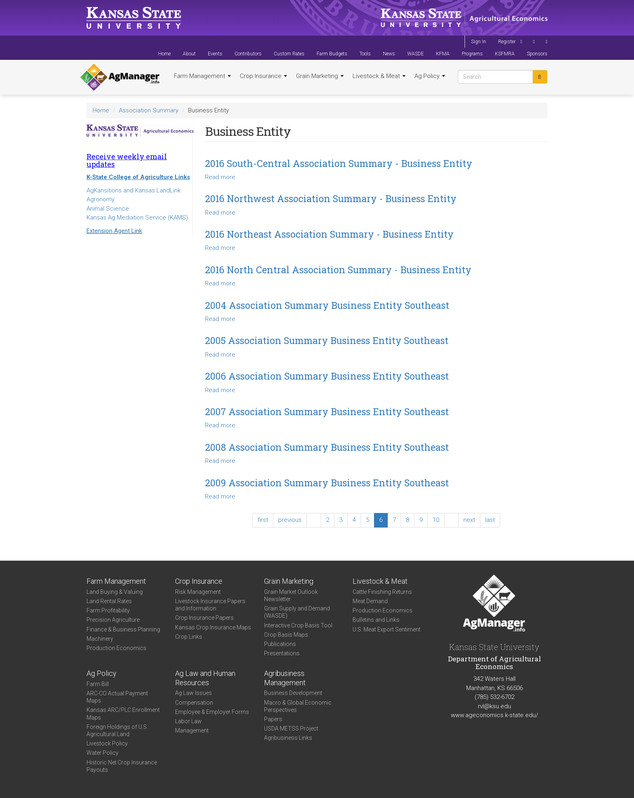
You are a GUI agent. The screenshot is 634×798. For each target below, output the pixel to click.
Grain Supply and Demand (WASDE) (297, 612)
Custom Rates (289, 54)
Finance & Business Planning (123, 629)
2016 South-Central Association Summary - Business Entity (338, 163)
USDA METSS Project (291, 728)
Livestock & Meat (379, 76)
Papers (273, 719)
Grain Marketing (320, 76)
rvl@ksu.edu (494, 706)
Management (192, 730)
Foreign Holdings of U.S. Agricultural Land (117, 730)
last (490, 520)
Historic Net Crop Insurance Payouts (122, 766)
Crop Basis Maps (286, 634)
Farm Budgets (332, 54)
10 (436, 520)
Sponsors (537, 54)
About (189, 54)
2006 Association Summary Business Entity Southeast (327, 376)
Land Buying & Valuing (115, 592)
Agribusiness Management (285, 678)
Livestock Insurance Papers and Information (210, 605)
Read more (220, 177)
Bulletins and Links (376, 619)
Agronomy (100, 199)
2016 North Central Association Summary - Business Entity (338, 270)
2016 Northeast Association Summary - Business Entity (329, 234)
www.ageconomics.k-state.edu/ (494, 715)
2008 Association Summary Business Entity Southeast (327, 447)
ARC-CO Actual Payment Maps (117, 697)
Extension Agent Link (114, 230)
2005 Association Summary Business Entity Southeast (326, 340)
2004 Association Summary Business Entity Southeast (327, 305)
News (389, 54)
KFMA (443, 54)
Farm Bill (98, 684)
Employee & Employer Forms (212, 712)
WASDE (415, 54)
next (469, 520)
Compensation (194, 702)
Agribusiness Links (288, 738)
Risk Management (198, 592)
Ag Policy (429, 76)
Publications (280, 644)
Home (164, 54)
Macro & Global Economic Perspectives (298, 706)
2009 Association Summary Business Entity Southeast (327, 483)
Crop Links (188, 636)
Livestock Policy (107, 743)
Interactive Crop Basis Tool (298, 625)
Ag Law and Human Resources (205, 678)
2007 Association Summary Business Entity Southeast (327, 411)
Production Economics (116, 648)
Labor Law (188, 721)
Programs (472, 54)
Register (507, 41)
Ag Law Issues (193, 693)
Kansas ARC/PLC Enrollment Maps (123, 713)
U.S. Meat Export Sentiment (387, 629)
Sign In (478, 41)
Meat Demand (370, 601)
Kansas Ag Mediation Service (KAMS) (137, 217)
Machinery (100, 638)
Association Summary (148, 110)
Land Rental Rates (109, 601)
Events (215, 54)
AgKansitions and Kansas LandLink (133, 190)
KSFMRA (505, 54)
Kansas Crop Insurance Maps (213, 627)
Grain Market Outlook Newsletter (291, 595)
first (263, 520)
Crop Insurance (263, 76)
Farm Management (202, 76)
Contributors (248, 54)
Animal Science (108, 208)
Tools (365, 54)
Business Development (293, 693)
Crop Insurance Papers (204, 617)
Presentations (282, 653)
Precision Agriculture (113, 619)
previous (290, 520)
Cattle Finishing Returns (382, 592)
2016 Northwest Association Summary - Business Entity (330, 198)
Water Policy (102, 752)
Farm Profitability (108, 610)
